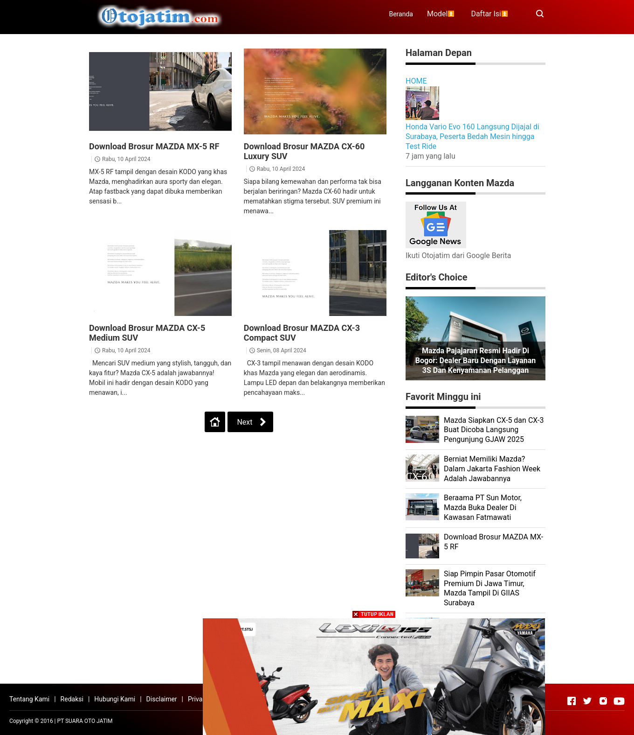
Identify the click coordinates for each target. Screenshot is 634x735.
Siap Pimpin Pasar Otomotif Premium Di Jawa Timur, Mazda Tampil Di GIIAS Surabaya (490, 588)
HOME (416, 81)
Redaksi (72, 699)
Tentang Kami (29, 699)
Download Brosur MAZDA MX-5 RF (154, 146)
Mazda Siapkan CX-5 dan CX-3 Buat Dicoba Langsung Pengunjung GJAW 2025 (494, 430)
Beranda (401, 14)
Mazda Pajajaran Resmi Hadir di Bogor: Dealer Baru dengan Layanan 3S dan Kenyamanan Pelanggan (475, 360)
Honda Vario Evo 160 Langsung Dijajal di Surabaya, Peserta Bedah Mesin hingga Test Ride (472, 136)
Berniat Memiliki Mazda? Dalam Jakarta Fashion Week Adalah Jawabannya (492, 469)
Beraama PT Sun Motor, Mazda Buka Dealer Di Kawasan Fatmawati (483, 507)
